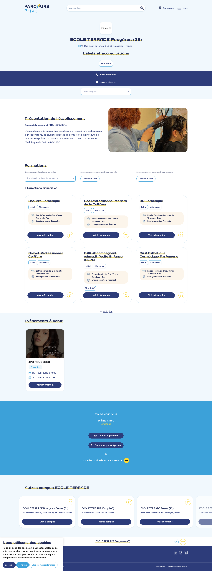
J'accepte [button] (9, 565)
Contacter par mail (106, 435)
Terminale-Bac (90, 178)
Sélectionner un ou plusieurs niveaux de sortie (154, 172)
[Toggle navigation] (182, 8)
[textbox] (106, 91)
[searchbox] (49, 178)
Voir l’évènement (45, 384)
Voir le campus (47, 521)
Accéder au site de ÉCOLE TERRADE (106, 460)
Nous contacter (106, 82)
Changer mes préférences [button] (43, 565)
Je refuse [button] (22, 565)
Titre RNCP (106, 63)
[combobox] (106, 91)
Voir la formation (45, 235)
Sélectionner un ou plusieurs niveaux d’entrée (98, 172)
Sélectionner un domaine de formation (40, 172)
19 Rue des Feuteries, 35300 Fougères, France (106, 45)
